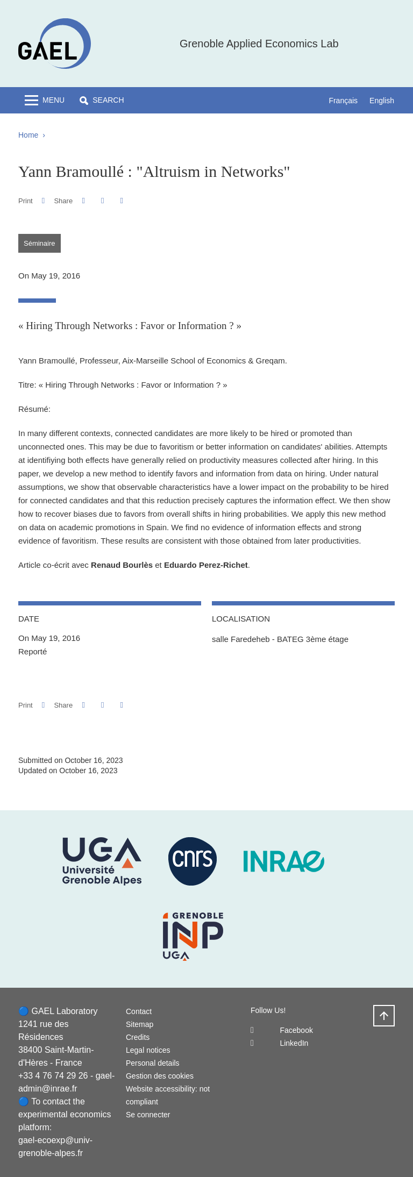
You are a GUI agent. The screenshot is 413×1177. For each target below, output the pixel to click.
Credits (137, 1037)
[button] (101, 100)
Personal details (153, 1063)
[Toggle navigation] (44, 100)
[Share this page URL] (121, 201)
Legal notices (148, 1050)
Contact (139, 1011)
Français (343, 100)
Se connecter (148, 1114)
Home (28, 135)
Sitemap (139, 1024)
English (381, 100)
